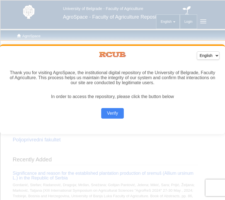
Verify (112, 113)
